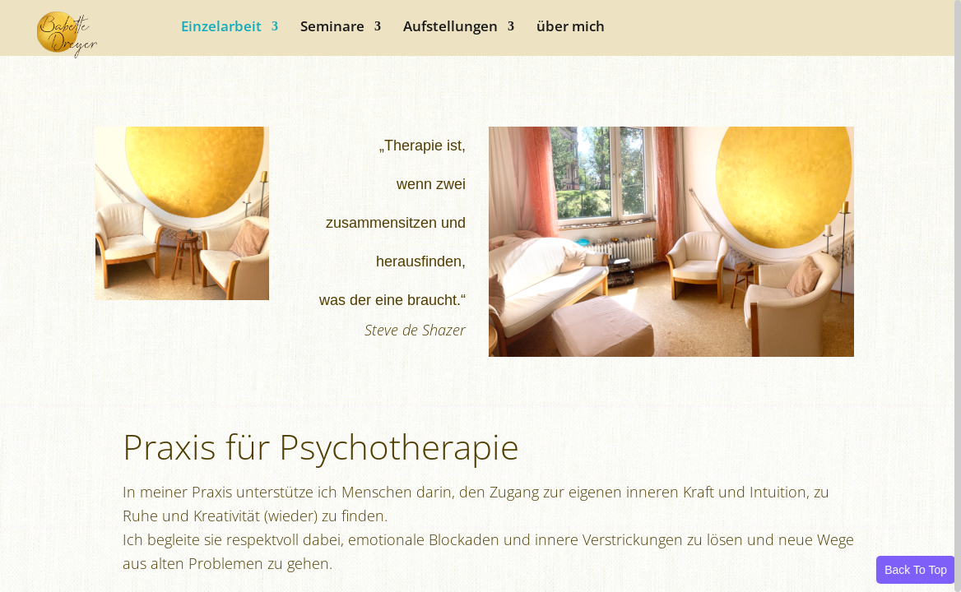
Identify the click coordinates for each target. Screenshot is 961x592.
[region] (480, 296)
